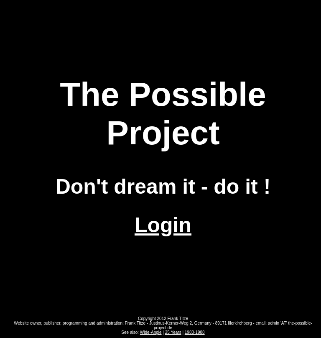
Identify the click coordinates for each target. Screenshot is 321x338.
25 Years (173, 332)
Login (163, 225)
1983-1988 (195, 332)
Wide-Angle (151, 332)
